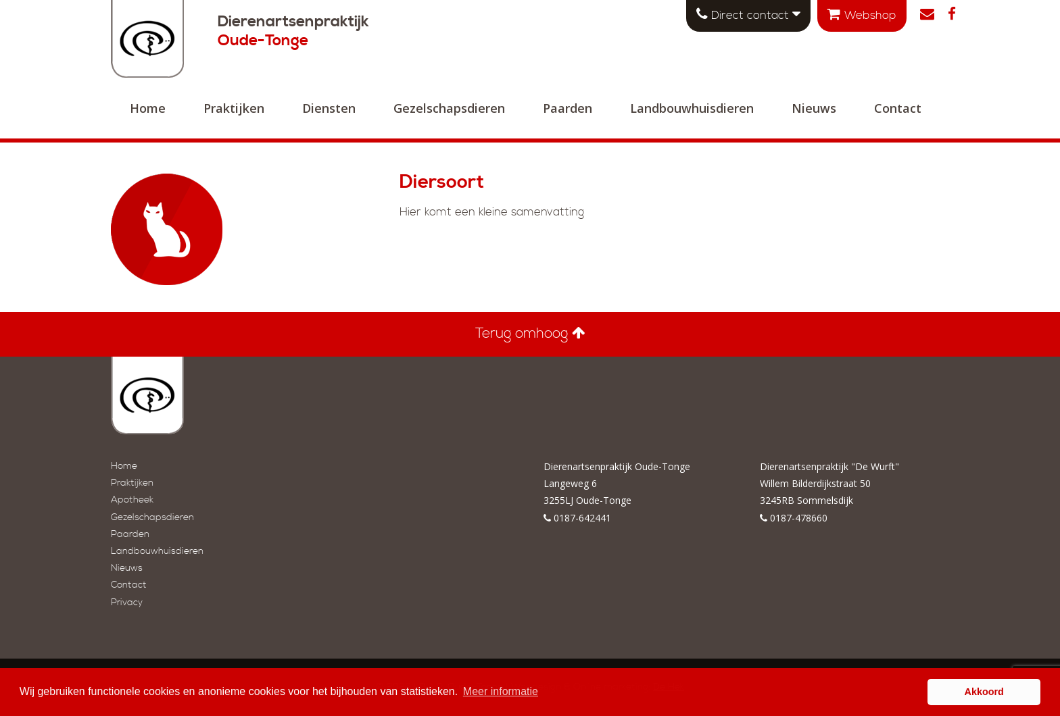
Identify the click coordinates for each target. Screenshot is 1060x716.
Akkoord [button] (984, 691)
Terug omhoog (530, 333)
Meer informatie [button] (500, 691)
